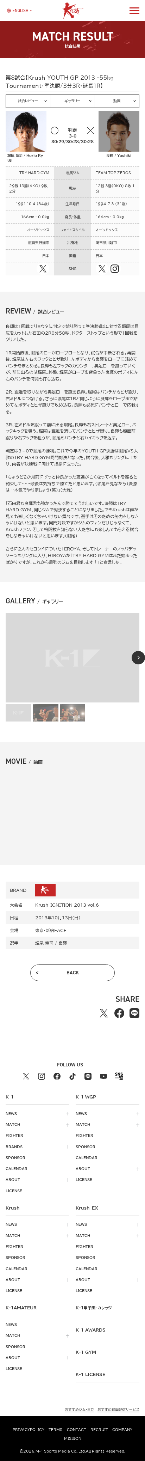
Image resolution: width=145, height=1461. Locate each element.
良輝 (62, 943)
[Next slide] (138, 657)
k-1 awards (91, 1330)
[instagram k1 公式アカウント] (41, 1076)
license (14, 1191)
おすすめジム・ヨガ (79, 1409)
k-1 (94, 1307)
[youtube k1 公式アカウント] (103, 1076)
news (11, 1113)
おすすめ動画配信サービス (118, 1409)
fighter (14, 1135)
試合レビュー (28, 101)
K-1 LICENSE (90, 1374)
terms (55, 1429)
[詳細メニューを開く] (134, 10)
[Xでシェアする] (103, 1013)
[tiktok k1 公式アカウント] (72, 1076)
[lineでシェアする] (134, 1013)
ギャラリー (72, 101)
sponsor (15, 1157)
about (13, 1179)
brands (14, 1147)
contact (76, 1429)
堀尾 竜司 (44, 943)
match (13, 1124)
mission (72, 1438)
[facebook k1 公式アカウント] (57, 1076)
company (122, 1429)
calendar (16, 1168)
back (73, 972)
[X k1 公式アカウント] (26, 1076)
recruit (99, 1429)
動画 (116, 101)
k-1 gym (86, 1352)
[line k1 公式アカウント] (88, 1076)
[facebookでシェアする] (119, 1013)
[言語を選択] (18, 10)
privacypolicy (28, 1429)
